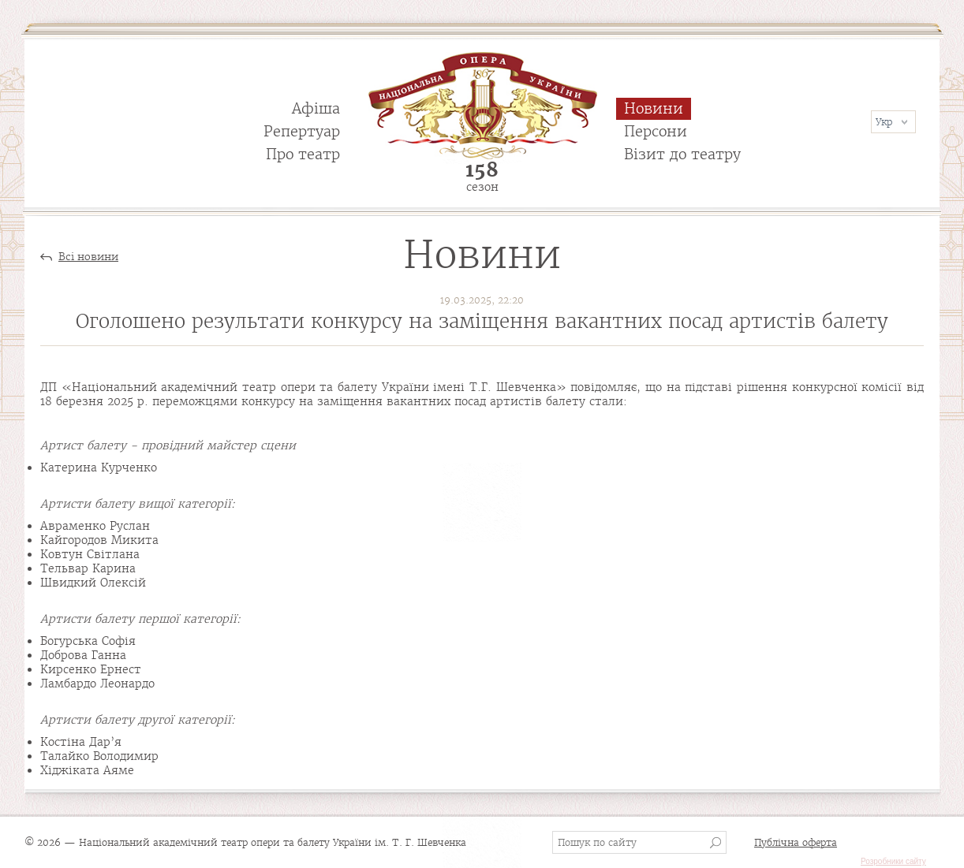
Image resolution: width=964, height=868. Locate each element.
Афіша (316, 108)
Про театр (303, 154)
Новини (653, 108)
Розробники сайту (893, 861)
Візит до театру (682, 154)
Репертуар (301, 131)
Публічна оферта (795, 842)
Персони (655, 131)
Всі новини (88, 257)
